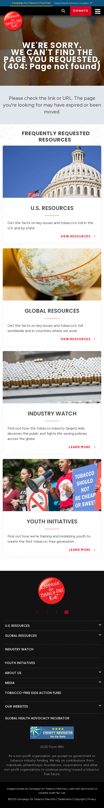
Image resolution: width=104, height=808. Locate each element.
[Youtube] (37, 612)
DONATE (80, 10)
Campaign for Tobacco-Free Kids (31, 3)
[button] (63, 10)
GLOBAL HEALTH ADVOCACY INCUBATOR (37, 718)
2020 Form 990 (52, 747)
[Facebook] (47, 612)
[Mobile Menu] (97, 11)
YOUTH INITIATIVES (20, 663)
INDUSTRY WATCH (19, 649)
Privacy (91, 799)
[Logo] (52, 605)
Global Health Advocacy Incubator (73, 3)
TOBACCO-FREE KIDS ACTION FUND (33, 693)
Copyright (79, 799)
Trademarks (65, 799)
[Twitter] (56, 612)
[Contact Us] (66, 612)
